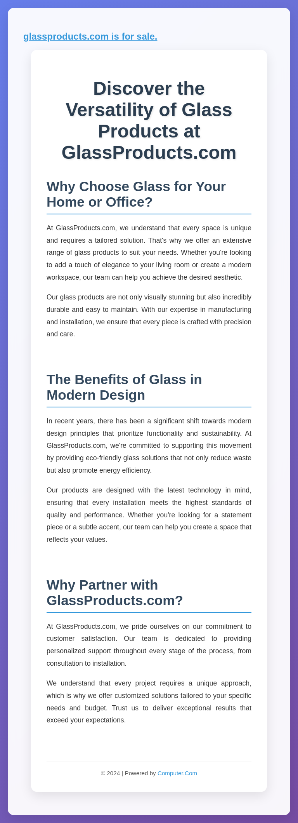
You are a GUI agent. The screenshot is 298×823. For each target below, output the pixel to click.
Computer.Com (177, 773)
